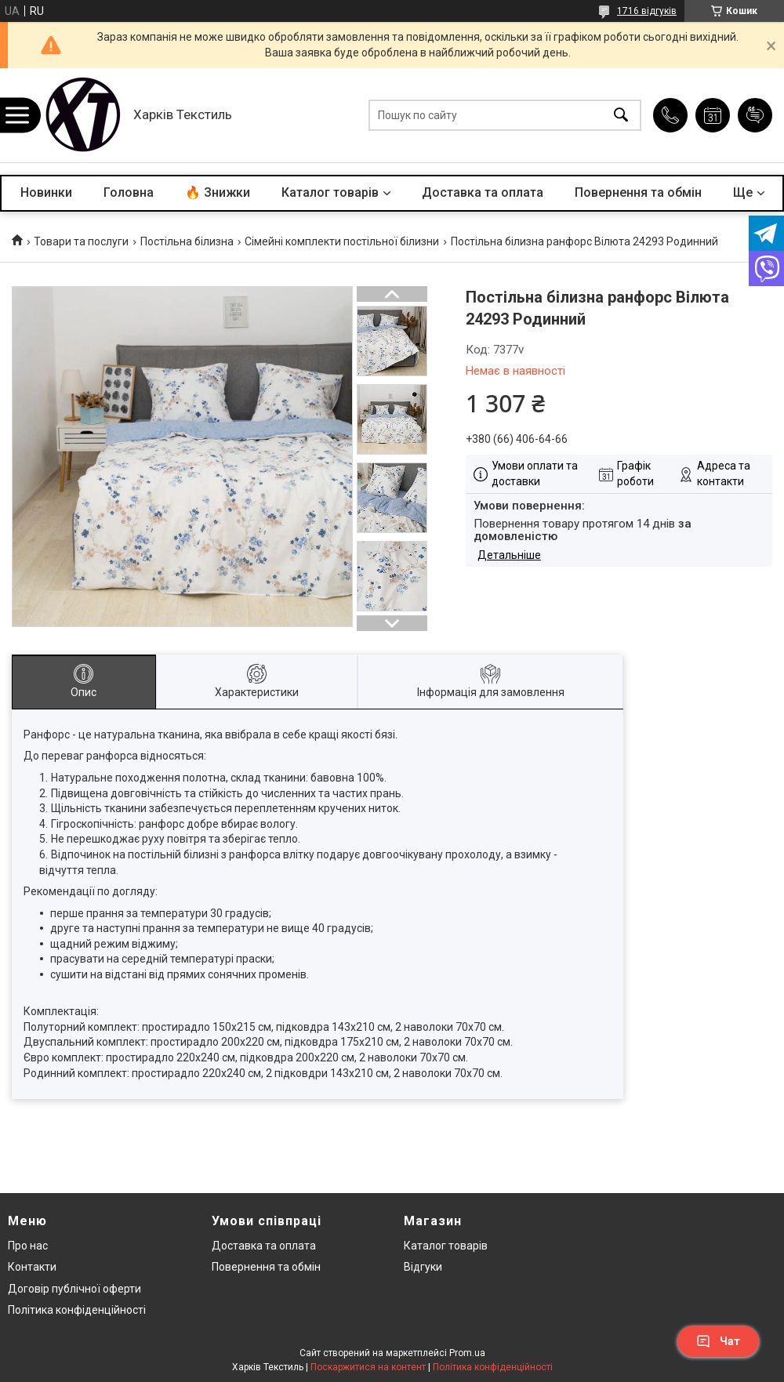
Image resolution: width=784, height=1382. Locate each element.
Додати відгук (755, 115)
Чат (718, 1341)
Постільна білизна (187, 241)
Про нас (28, 1245)
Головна (128, 192)
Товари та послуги (81, 241)
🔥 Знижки (217, 192)
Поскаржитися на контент (368, 1367)
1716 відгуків (647, 10)
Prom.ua (467, 1353)
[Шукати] (621, 115)
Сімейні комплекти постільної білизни (342, 241)
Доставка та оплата (482, 192)
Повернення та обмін (638, 192)
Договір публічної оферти (74, 1288)
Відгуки (423, 1266)
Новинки (46, 192)
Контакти (32, 1266)
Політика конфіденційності (77, 1310)
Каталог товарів (330, 192)
